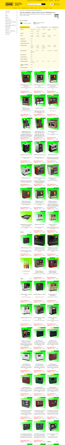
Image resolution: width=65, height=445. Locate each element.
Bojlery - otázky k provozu (51, 435)
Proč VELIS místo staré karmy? (51, 436)
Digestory (6, 17)
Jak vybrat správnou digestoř (51, 438)
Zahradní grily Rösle (50, 432)
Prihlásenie (51, 0)
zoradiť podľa (38, 27)
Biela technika (7, 18)
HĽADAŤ (43, 4)
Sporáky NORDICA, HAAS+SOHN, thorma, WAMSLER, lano (34, 10)
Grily (6, 14)
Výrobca (50, 27)
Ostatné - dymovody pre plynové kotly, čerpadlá (10, 26)
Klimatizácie (7, 29)
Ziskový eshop (55, 443)
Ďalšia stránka (33, 29)
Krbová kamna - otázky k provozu (38, 438)
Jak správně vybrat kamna (37, 437)
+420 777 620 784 (8, 436)
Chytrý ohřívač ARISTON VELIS (51, 437)
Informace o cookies (17, 439)
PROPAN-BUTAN (7, 27)
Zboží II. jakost (7, 34)
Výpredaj (6, 15)
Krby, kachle (7, 12)
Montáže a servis (8, 32)
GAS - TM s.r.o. (13, 443)
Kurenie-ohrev (7, 10)
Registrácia (57, 0)
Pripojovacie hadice (8, 20)
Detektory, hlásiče (8, 23)
